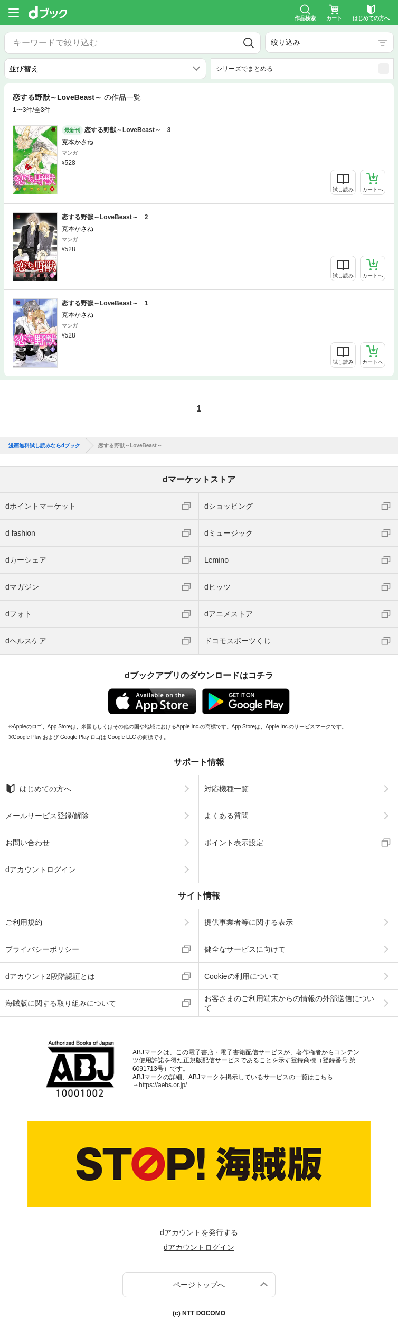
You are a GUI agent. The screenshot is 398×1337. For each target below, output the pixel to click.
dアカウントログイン (40, 869)
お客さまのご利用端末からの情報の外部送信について (289, 1003)
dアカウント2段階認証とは (50, 976)
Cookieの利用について (241, 976)
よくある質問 (226, 815)
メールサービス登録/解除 (47, 815)
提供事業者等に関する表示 (248, 922)
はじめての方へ (38, 788)
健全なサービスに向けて (245, 949)
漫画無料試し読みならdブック (44, 445)
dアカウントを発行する (199, 1232)
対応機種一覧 (226, 788)
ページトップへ (199, 1284)
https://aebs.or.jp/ (163, 1085)
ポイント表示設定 (233, 842)
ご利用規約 (23, 922)
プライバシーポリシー (42, 949)
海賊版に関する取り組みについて (60, 1003)
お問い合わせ (27, 842)
